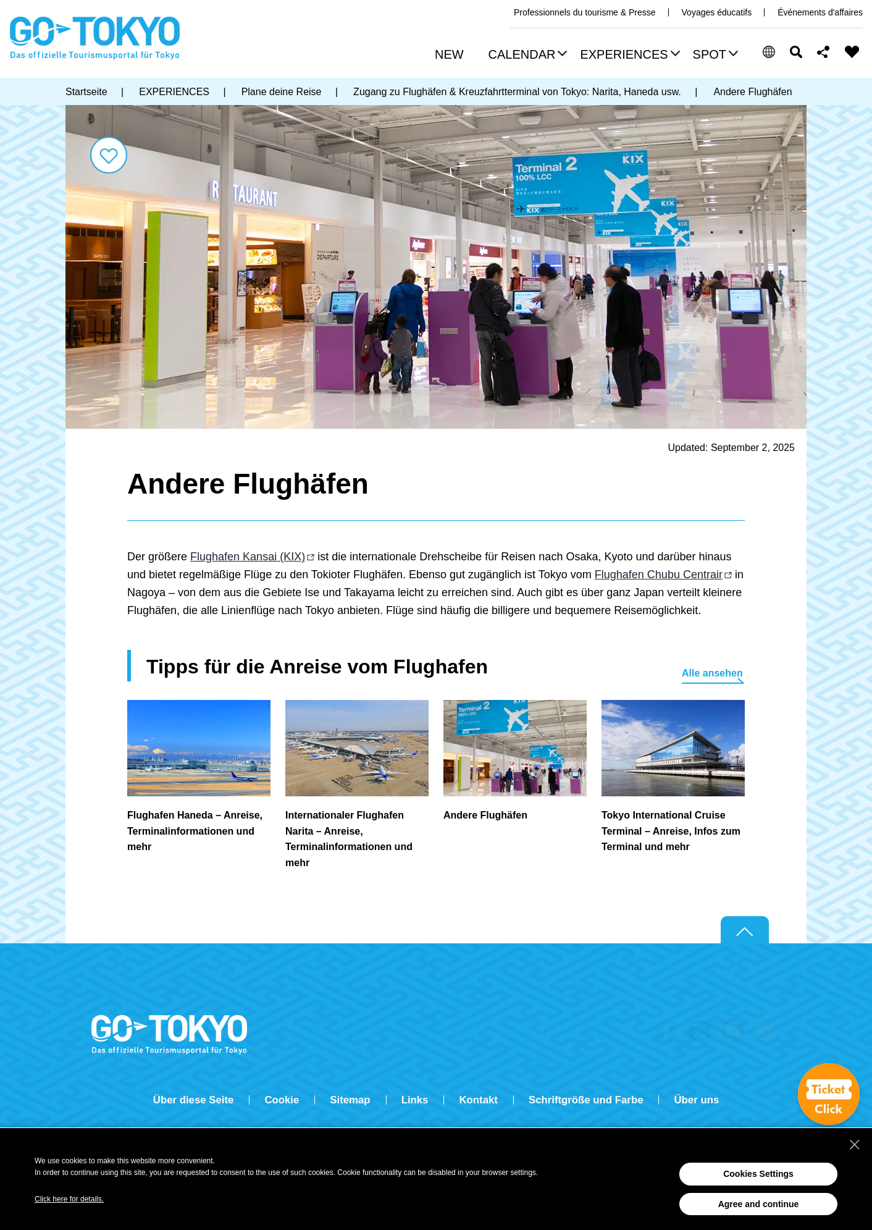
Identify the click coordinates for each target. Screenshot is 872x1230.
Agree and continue (758, 1204)
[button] (526, 55)
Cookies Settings (758, 1174)
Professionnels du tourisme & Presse (585, 12)
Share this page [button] (823, 52)
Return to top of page (745, 930)
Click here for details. (69, 1199)
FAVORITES (852, 52)
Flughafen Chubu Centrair (659, 574)
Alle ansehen (712, 673)
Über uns (696, 1100)
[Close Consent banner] (854, 1144)
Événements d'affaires (820, 12)
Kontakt (478, 1100)
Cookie (281, 1100)
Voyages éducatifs (717, 12)
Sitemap (350, 1100)
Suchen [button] (796, 52)
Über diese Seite (193, 1100)
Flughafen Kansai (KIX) (247, 556)
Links (415, 1100)
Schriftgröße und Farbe (586, 1100)
